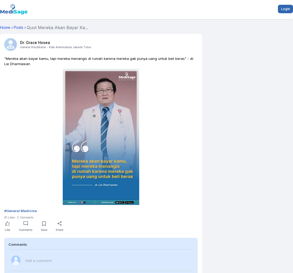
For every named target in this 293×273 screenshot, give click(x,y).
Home (5, 27)
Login (285, 9)
